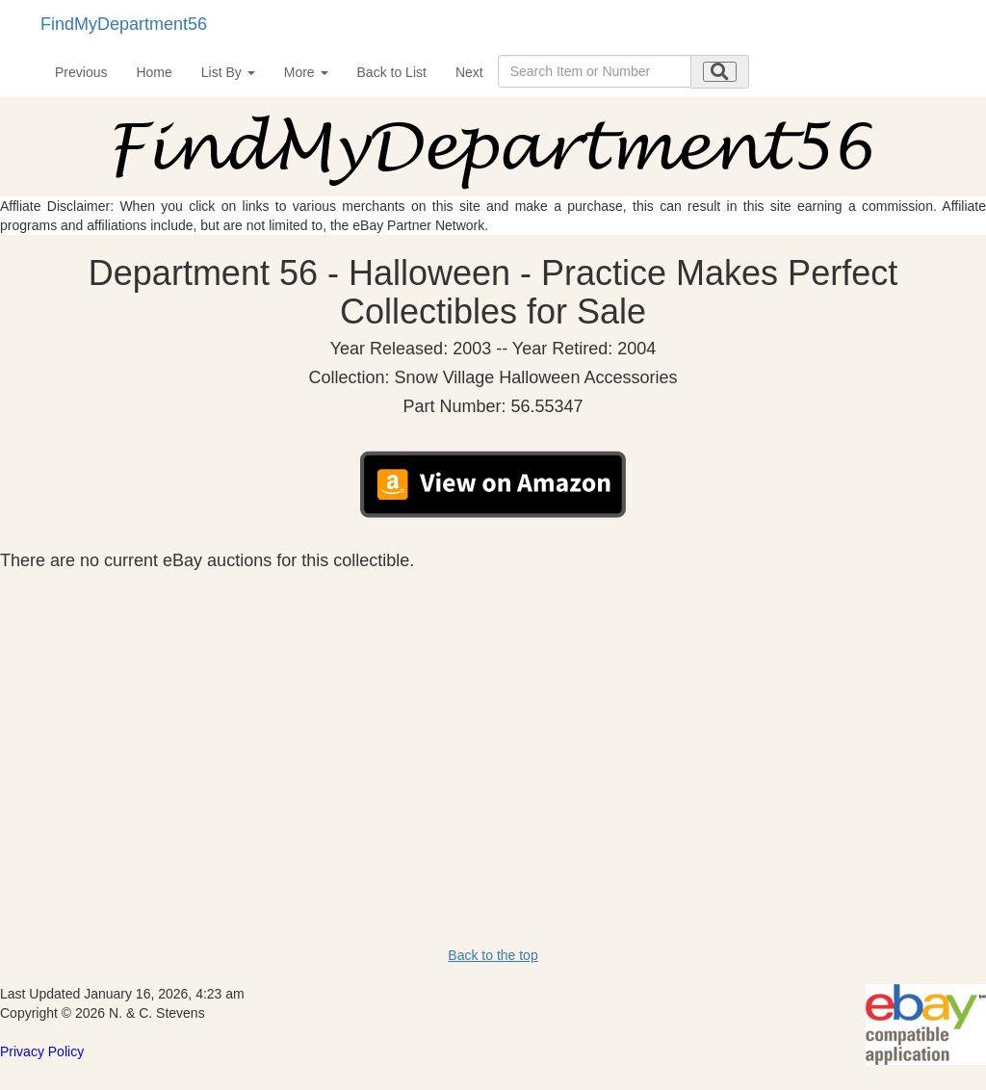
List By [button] (228, 72)
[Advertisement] (493, 714)
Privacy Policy (42, 1051)
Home (153, 72)
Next (469, 72)
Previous (81, 72)
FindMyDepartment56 (123, 24)
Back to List (392, 72)
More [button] (306, 72)
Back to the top (492, 955)
